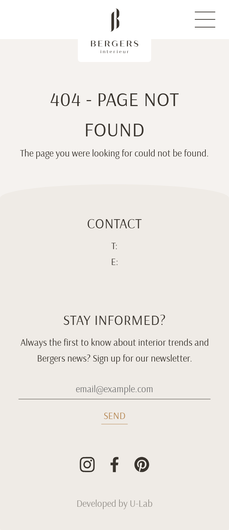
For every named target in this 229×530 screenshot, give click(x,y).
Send (114, 416)
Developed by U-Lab (114, 504)
